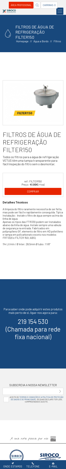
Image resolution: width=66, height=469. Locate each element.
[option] (33, 102)
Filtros (57, 41)
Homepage (22, 41)
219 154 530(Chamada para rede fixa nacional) (33, 329)
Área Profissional (21, 5)
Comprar (33, 191)
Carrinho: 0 (49, 5)
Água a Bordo (41, 41)
